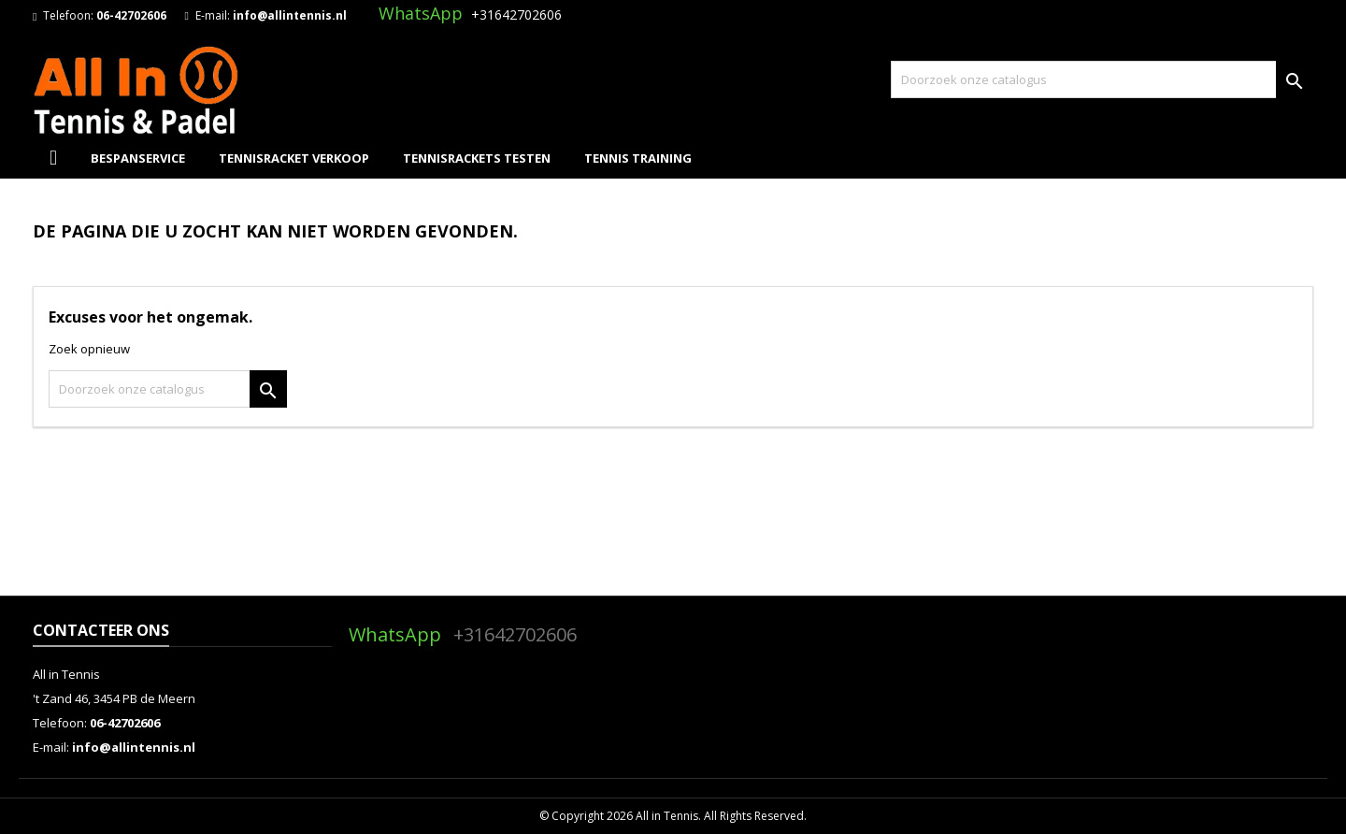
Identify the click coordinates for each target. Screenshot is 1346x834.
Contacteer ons (101, 630)
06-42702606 (131, 15)
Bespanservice (138, 158)
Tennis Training (638, 158)
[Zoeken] (1102, 79)
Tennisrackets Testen (477, 158)
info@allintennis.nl (290, 15)
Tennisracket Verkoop (294, 158)
